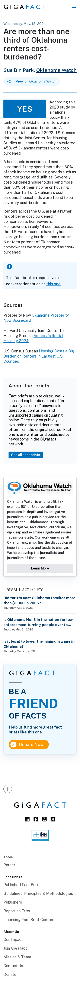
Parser (9, 865)
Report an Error (17, 911)
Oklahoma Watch (56, 70)
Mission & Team (17, 957)
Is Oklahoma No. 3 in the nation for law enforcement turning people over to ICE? (38, 622)
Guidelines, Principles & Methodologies (38, 893)
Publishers (12, 902)
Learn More (40, 568)
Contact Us (13, 965)
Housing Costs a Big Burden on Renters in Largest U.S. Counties (38, 356)
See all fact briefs (25, 455)
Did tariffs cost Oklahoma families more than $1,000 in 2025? (39, 600)
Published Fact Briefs (22, 884)
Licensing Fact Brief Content (29, 919)
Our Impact (13, 939)
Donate (9, 974)
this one (53, 284)
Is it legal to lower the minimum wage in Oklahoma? (38, 644)
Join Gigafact (15, 948)
